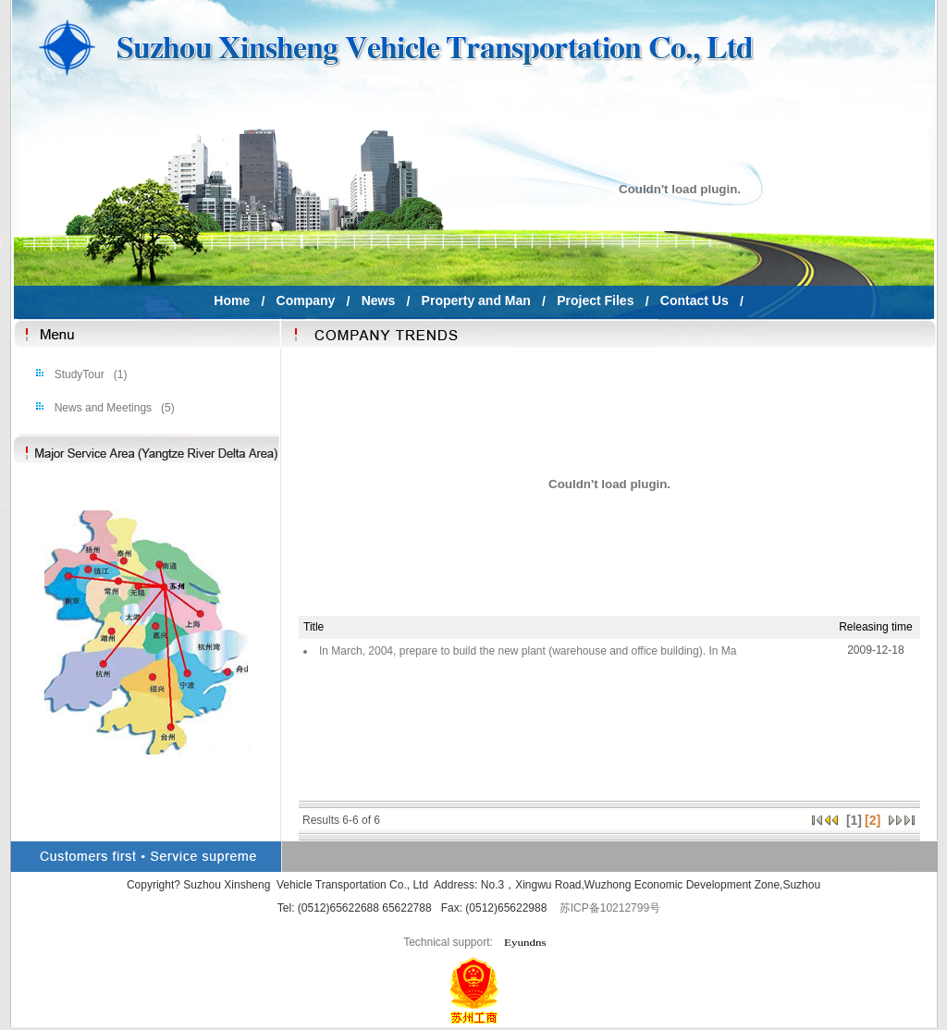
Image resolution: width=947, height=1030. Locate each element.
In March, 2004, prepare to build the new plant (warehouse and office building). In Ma (527, 650)
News (378, 300)
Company (305, 300)
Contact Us (694, 300)
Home (232, 300)
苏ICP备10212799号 (610, 907)
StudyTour (77, 374)
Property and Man (476, 300)
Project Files (596, 300)
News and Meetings (101, 407)
